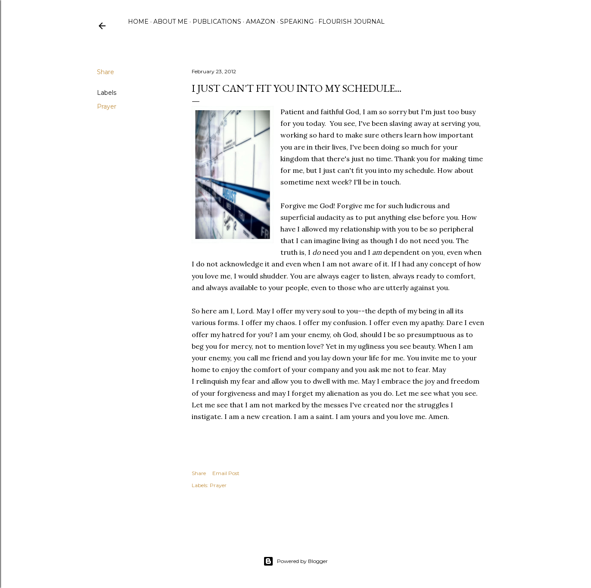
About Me (170, 21)
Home (138, 21)
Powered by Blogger (295, 561)
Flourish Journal (351, 21)
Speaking (297, 21)
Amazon (260, 21)
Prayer (106, 106)
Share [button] (105, 72)
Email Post (226, 473)
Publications (217, 21)
